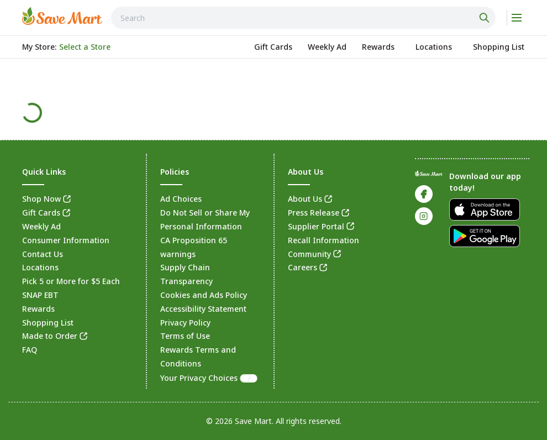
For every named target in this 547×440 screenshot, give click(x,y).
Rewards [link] (38, 308)
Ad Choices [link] (181, 198)
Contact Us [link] (42, 254)
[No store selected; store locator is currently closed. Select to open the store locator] (85, 47)
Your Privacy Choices (209, 378)
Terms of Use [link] (185, 336)
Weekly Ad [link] (41, 226)
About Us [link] (305, 198)
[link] (62, 16)
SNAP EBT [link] (40, 295)
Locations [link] (40, 267)
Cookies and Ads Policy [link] (203, 295)
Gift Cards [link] (41, 212)
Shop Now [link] (41, 198)
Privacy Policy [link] (185, 322)
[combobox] (303, 18)
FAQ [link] (29, 349)
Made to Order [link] (49, 336)
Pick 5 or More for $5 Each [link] (71, 281)
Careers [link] (302, 267)
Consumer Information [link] (65, 240)
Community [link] (309, 254)
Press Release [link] (313, 212)
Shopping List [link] (47, 322)
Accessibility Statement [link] (203, 308)
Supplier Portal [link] (316, 226)
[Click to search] (485, 17)
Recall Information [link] (323, 240)
